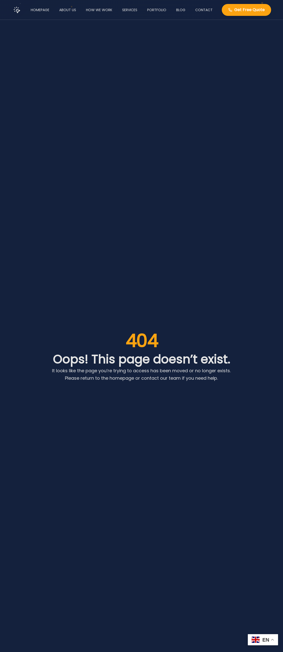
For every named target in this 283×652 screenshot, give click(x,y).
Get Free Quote (246, 9)
